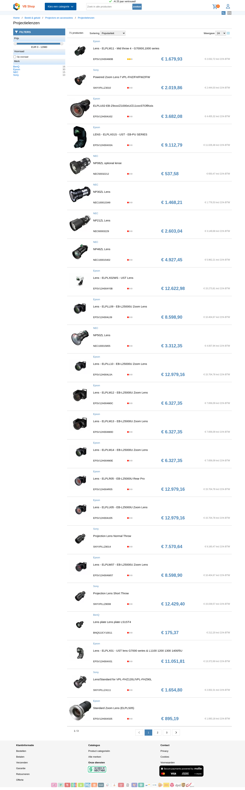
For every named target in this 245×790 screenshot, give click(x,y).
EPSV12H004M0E (103, 460)
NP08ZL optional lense (107, 163)
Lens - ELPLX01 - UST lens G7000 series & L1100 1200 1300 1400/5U (137, 650)
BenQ (16, 66)
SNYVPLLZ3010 (102, 87)
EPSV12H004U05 (102, 518)
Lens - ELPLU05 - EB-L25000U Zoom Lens (120, 507)
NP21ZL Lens (101, 220)
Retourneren (23, 774)
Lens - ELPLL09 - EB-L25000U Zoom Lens (120, 306)
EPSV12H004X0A (103, 145)
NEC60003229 (101, 231)
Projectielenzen (86, 17)
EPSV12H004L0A (102, 374)
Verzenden (22, 762)
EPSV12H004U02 (102, 116)
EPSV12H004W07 (103, 575)
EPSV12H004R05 (102, 489)
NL (223, 13)
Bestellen (21, 751)
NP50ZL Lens (101, 335)
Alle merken (94, 756)
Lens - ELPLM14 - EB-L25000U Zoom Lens (120, 449)
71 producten (76, 32)
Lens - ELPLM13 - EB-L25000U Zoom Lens (120, 421)
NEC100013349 (101, 202)
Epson (16, 69)
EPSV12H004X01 (102, 661)
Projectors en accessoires (59, 17)
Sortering (94, 33)
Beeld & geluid (32, 17)
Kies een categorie (60, 6)
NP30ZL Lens (101, 191)
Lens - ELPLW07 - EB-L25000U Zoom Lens (120, 564)
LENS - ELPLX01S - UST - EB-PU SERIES (120, 134)
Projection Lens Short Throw (111, 593)
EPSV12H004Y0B (103, 288)
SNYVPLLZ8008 (102, 604)
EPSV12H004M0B (103, 59)
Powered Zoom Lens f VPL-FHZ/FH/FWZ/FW (121, 77)
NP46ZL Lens (101, 249)
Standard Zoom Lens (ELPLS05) (113, 708)
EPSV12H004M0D (103, 432)
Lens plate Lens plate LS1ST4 (112, 622)
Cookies (164, 756)
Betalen (20, 756)
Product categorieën (99, 751)
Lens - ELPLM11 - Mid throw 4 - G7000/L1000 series (126, 48)
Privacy (164, 751)
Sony (16, 75)
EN (229, 13)
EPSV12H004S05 (102, 718)
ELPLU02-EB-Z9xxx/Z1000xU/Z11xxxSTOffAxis (123, 105)
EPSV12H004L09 (102, 317)
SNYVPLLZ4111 (102, 690)
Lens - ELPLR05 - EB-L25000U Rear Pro (119, 478)
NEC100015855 (101, 346)
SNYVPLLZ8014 (102, 546)
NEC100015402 (101, 259)
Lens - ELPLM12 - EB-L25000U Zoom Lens (120, 392)
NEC (15, 72)
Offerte (20, 779)
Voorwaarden (167, 762)
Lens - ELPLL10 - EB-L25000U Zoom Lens (120, 363)
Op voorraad (21, 57)
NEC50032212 (101, 173)
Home (16, 17)
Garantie (20, 768)
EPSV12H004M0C (103, 403)
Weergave (209, 33)
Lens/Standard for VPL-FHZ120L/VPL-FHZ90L (122, 679)
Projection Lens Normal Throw (112, 535)
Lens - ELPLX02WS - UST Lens (113, 277)
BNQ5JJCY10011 (102, 632)
